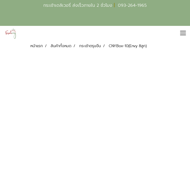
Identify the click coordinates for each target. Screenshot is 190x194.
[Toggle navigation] (183, 33)
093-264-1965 (132, 5)
